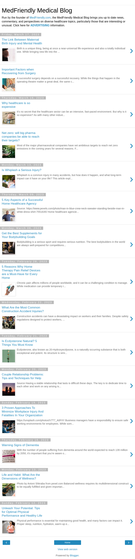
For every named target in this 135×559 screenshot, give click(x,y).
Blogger (74, 555)
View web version (67, 549)
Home (67, 542)
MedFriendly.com (40, 17)
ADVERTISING (40, 25)
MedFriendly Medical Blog (37, 10)
